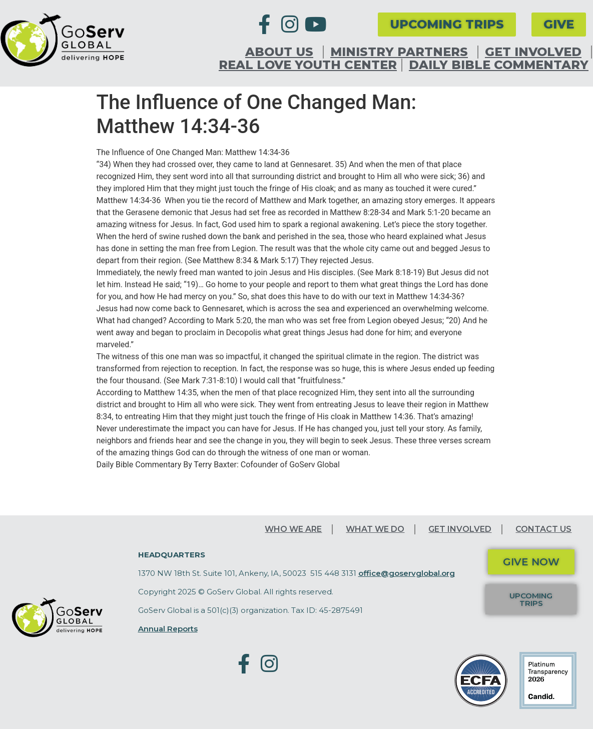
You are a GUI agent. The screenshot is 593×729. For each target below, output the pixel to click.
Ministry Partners (401, 52)
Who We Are (293, 529)
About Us (281, 52)
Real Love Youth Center (308, 65)
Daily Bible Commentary (498, 65)
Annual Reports (168, 628)
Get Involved (535, 52)
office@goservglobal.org (406, 573)
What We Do (375, 529)
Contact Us (543, 529)
